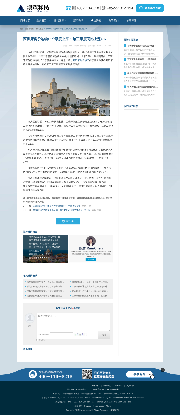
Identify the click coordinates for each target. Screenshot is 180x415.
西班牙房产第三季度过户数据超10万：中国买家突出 (57, 206)
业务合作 (118, 385)
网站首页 (25, 20)
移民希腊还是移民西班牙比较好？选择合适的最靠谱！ (152, 87)
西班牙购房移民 (81, 60)
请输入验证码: (43, 335)
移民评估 (131, 20)
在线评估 (107, 385)
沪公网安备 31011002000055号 (105, 389)
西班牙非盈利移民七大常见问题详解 (143, 59)
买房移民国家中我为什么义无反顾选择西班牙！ (46, 282)
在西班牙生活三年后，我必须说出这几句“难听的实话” (91, 291)
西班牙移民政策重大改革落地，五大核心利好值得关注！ (91, 295)
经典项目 (41, 20)
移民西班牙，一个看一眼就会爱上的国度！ (91, 282)
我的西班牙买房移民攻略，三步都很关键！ (46, 286)
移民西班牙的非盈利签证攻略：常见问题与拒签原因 (151, 73)
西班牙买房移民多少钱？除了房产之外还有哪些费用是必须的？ (62, 210)
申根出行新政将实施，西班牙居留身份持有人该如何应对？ (46, 291)
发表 (104, 335)
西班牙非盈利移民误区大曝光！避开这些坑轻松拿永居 (152, 46)
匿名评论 (42, 340)
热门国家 (59, 20)
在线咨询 (139, 374)
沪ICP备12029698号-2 (76, 389)
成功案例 (96, 20)
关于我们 (114, 20)
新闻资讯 (78, 20)
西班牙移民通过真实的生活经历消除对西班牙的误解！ (91, 286)
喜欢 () (68, 221)
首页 (21, 29)
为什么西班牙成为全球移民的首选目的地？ (46, 295)
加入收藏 (130, 385)
